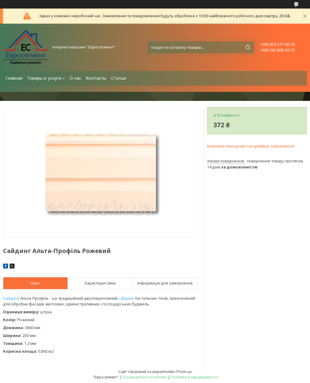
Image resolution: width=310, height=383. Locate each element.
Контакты (96, 78)
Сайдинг (11, 298)
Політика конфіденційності (194, 377)
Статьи (118, 78)
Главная (13, 78)
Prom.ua (184, 371)
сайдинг (126, 298)
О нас (75, 78)
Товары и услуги (44, 78)
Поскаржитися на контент (144, 377)
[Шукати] (248, 47)
